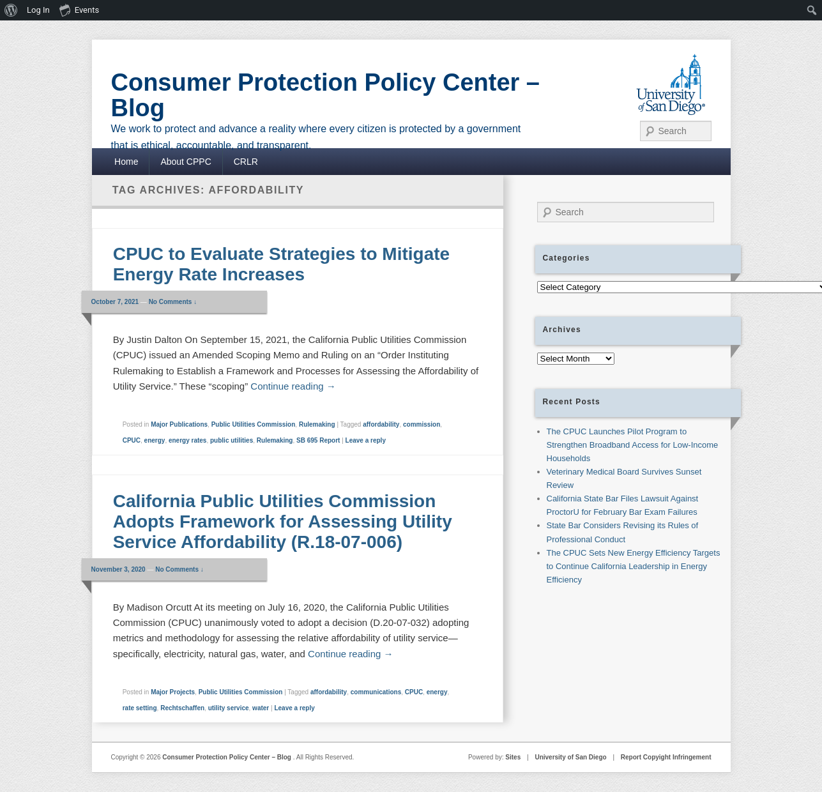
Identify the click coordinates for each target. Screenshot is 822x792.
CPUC (132, 440)
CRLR (246, 161)
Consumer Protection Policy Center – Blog (325, 95)
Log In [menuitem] (38, 10)
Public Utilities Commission (253, 424)
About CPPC (185, 161)
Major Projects (173, 692)
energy (154, 440)
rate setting (140, 708)
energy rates (187, 440)
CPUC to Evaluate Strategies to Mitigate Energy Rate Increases (281, 264)
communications (376, 692)
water (260, 708)
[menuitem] (11, 10)
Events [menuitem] (79, 9)
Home (126, 161)
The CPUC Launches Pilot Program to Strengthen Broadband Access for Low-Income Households (633, 445)
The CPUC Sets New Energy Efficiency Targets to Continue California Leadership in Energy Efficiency (633, 566)
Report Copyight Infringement (666, 757)
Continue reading (292, 386)
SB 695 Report (318, 440)
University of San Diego (570, 757)
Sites (513, 757)
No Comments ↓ (173, 301)
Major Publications (179, 424)
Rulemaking (317, 424)
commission (421, 424)
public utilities (231, 440)
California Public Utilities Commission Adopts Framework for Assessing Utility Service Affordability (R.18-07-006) (282, 521)
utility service (228, 708)
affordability (381, 424)
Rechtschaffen (182, 708)
